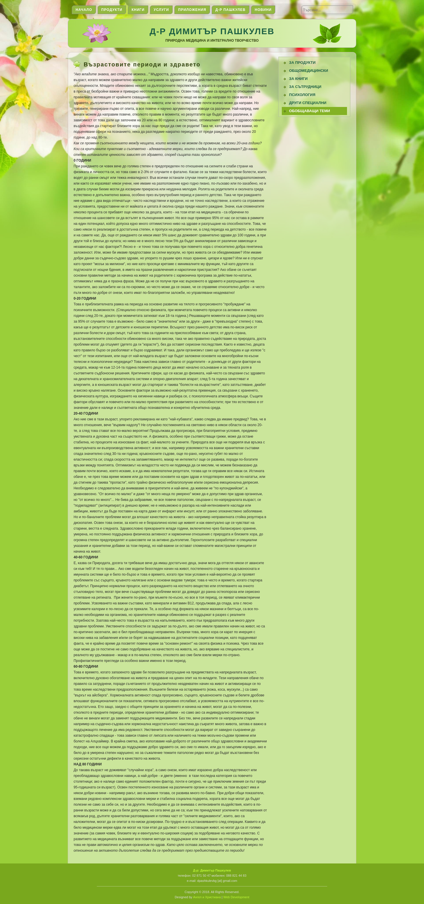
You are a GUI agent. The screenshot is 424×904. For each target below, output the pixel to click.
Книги (138, 10)
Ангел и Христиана (207, 897)
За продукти (302, 62)
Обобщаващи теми (309, 111)
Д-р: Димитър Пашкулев (212, 870)
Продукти (111, 10)
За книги (298, 78)
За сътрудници (305, 87)
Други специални (307, 103)
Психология (302, 95)
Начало (84, 10)
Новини (263, 10)
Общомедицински (308, 70)
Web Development (236, 897)
